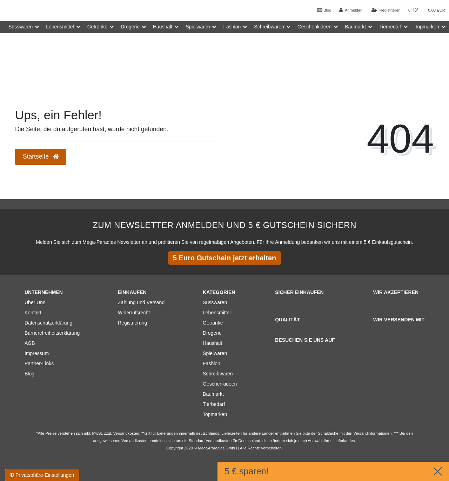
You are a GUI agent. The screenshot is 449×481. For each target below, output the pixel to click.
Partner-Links (39, 363)
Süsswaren (215, 302)
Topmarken (215, 414)
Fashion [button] (232, 26)
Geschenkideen (220, 384)
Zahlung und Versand (141, 302)
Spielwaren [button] (198, 26)
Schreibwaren (218, 373)
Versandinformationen (373, 433)
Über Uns (35, 302)
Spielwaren (215, 353)
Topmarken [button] (427, 26)
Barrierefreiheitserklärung (52, 333)
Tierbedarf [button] (390, 26)
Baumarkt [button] (355, 26)
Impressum (37, 353)
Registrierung (132, 323)
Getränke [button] (97, 26)
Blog (324, 9)
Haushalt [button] (162, 26)
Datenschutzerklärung (48, 323)
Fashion (211, 363)
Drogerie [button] (130, 26)
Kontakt (33, 312)
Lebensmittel (216, 312)
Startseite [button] (41, 156)
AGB (30, 343)
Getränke (213, 323)
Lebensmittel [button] (60, 26)
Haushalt (212, 343)
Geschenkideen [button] (314, 26)
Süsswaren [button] (20, 26)
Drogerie (212, 333)
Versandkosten (219, 441)
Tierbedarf (214, 404)
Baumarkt (213, 394)
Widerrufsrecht (134, 312)
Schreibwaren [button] (269, 26)
